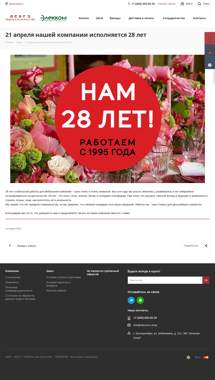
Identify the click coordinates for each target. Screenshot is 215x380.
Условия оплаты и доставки (63, 277)
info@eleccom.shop (145, 325)
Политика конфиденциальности (19, 289)
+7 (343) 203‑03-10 (145, 317)
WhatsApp (140, 300)
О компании (12, 277)
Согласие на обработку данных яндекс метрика (20, 297)
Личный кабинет (56, 290)
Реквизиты (12, 282)
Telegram (131, 300)
